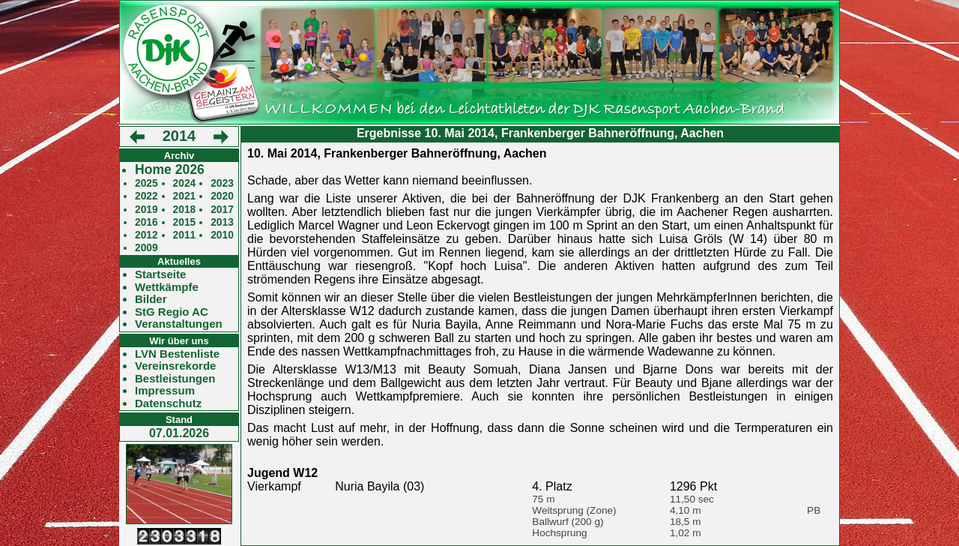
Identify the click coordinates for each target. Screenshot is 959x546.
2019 (146, 209)
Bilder (151, 299)
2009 (146, 248)
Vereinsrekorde (175, 366)
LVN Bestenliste (177, 354)
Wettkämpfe (167, 287)
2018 (184, 209)
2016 (146, 222)
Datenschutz (168, 404)
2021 (184, 196)
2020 (222, 196)
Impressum (165, 391)
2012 (146, 235)
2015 (184, 222)
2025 (146, 183)
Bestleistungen (175, 379)
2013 (222, 222)
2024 (184, 183)
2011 (184, 235)
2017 (222, 209)
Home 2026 (170, 170)
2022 (146, 196)
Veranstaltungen (179, 324)
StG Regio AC (171, 312)
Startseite (160, 274)
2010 (222, 235)
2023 (222, 183)
